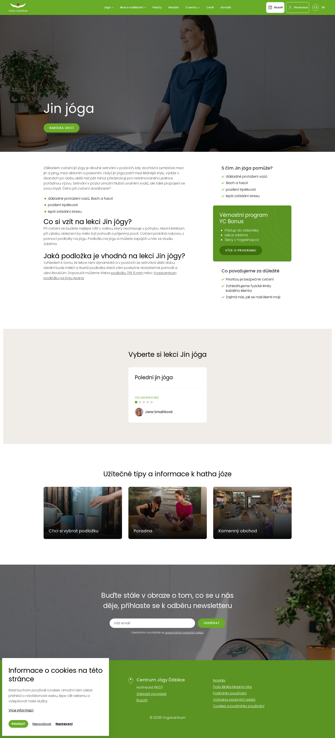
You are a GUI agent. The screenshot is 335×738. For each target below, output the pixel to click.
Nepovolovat (41, 724)
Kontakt (226, 7)
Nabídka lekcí (61, 128)
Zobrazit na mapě (151, 693)
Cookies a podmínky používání (238, 706)
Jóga (107, 7)
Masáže (174, 7)
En (323, 7)
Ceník (210, 7)
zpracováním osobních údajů (184, 632)
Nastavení (64, 724)
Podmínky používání (230, 693)
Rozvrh (142, 700)
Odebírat (211, 623)
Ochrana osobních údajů (234, 699)
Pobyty (157, 7)
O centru (191, 7)
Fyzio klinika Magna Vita (232, 686)
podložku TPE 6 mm (127, 272)
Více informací (21, 710)
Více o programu (240, 250)
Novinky (219, 680)
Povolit (18, 724)
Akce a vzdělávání (131, 7)
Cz (315, 7)
